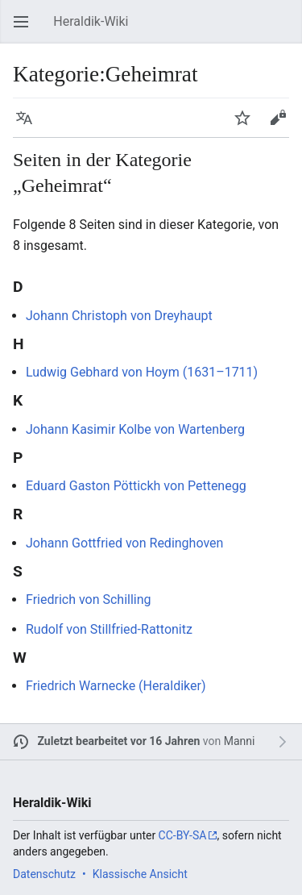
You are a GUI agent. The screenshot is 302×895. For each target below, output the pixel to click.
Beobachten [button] (247, 125)
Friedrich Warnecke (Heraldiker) (116, 685)
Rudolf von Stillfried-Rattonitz (109, 629)
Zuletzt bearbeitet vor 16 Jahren (119, 741)
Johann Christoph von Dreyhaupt (119, 315)
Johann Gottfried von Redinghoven (124, 543)
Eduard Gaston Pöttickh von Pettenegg (136, 485)
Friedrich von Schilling (88, 599)
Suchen (286, 29)
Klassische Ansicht (140, 874)
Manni (239, 741)
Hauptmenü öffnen (26, 29)
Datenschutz (44, 874)
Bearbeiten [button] (283, 125)
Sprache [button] (29, 125)
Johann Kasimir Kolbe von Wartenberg (135, 429)
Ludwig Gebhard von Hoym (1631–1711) (142, 372)
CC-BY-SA (183, 835)
